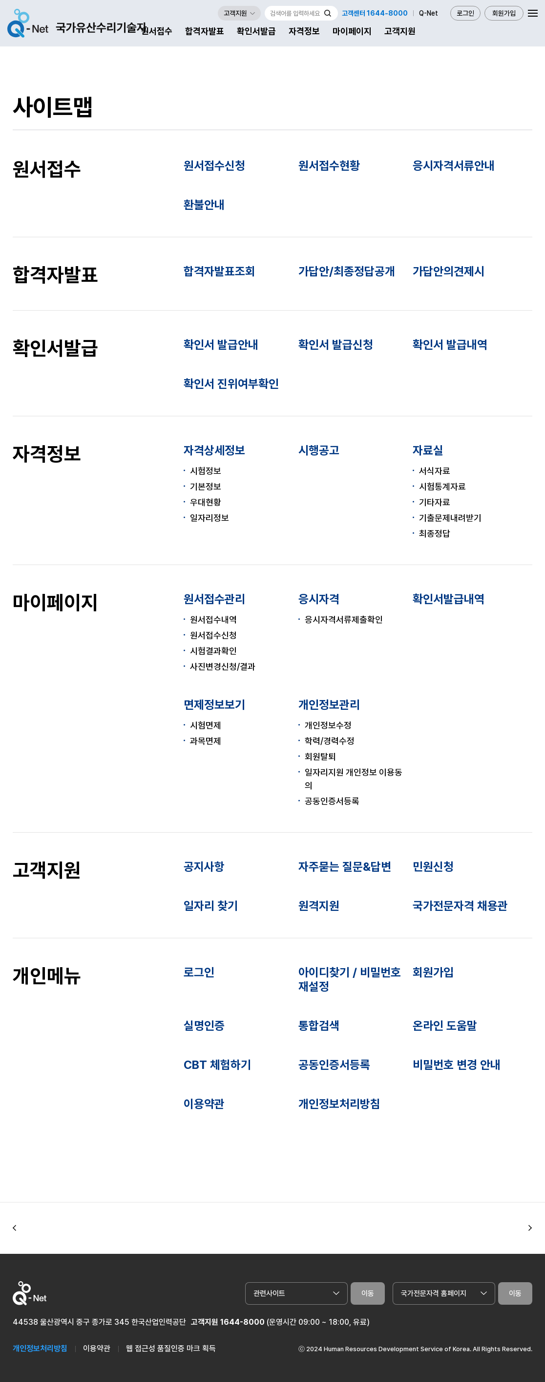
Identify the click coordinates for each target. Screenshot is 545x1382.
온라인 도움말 (445, 1026)
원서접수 (156, 31)
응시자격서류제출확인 (344, 619)
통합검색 (318, 1026)
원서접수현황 (329, 166)
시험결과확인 (213, 651)
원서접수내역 (213, 619)
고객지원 (400, 31)
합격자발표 (204, 31)
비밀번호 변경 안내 (457, 1065)
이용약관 (204, 1104)
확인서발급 (256, 31)
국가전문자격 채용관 (460, 906)
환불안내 (204, 205)
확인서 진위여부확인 (231, 384)
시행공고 (318, 450)
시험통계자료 (442, 486)
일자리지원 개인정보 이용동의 (353, 779)
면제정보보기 (214, 705)
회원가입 (504, 13)
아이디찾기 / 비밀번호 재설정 (349, 979)
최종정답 (434, 533)
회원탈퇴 (320, 756)
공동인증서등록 (332, 801)
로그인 (465, 13)
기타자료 (434, 502)
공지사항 (204, 867)
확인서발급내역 (448, 599)
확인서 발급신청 (335, 345)
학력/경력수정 (330, 741)
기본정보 (205, 486)
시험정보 (205, 471)
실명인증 (204, 1026)
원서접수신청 (214, 166)
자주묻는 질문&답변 (344, 867)
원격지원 (318, 906)
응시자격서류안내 (454, 166)
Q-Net (428, 13)
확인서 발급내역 (450, 345)
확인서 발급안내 (221, 345)
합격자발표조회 (219, 271)
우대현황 (205, 502)
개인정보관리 (329, 705)
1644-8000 (242, 1322)
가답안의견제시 (448, 271)
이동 (367, 1293)
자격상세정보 (214, 450)
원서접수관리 (214, 599)
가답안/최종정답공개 (346, 271)
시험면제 (205, 725)
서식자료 (434, 471)
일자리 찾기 (211, 906)
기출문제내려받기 (450, 518)
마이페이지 (352, 31)
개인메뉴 (47, 976)
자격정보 (304, 31)
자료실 (428, 450)
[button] (14, 1228)
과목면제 (205, 741)
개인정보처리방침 (339, 1104)
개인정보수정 (328, 725)
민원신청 (433, 867)
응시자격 (318, 599)
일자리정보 (209, 518)
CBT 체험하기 (217, 1065)
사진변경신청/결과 (222, 666)
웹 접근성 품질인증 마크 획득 (171, 1348)
